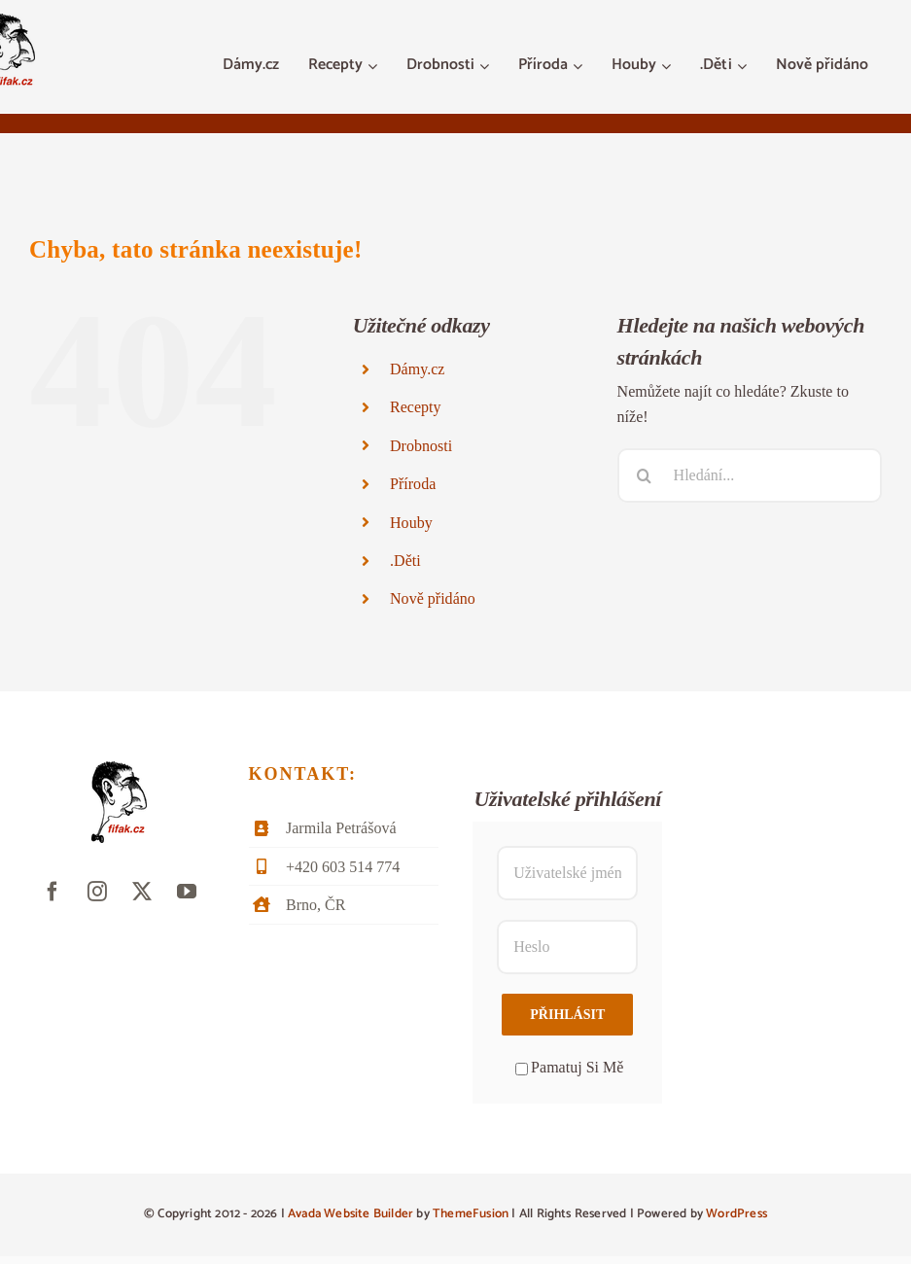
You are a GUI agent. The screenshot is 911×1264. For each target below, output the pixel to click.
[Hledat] (644, 475)
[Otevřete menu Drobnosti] (486, 66)
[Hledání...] (749, 475)
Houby (411, 522)
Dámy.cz (417, 369)
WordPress (736, 1214)
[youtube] (186, 891)
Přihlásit (567, 1014)
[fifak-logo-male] (119, 768)
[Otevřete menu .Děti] (744, 66)
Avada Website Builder (350, 1214)
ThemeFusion (470, 1214)
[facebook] (52, 891)
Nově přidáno (432, 598)
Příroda (413, 483)
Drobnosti (421, 446)
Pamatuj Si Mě (569, 1067)
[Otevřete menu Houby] (668, 66)
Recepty (415, 407)
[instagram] (97, 891)
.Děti (405, 560)
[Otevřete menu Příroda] (580, 66)
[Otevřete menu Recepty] (375, 66)
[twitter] (141, 891)
